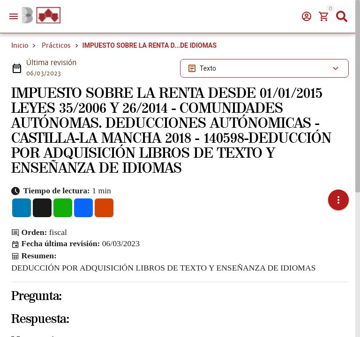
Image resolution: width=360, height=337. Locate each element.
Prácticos (56, 45)
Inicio (19, 45)
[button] (338, 193)
